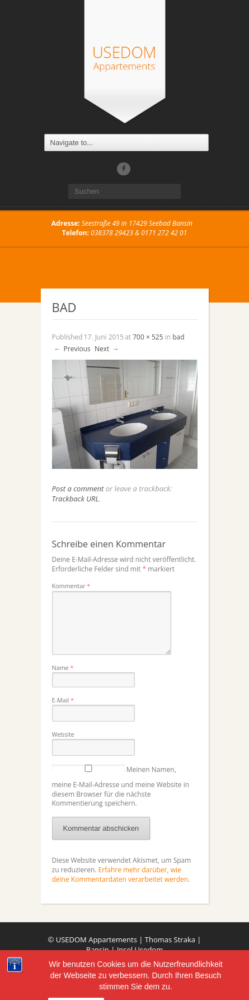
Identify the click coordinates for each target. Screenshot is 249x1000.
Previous (72, 349)
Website (63, 734)
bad (178, 337)
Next (107, 349)
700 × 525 (148, 337)
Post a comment (78, 488)
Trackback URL (75, 499)
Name (63, 667)
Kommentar (71, 586)
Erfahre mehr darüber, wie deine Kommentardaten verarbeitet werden (120, 874)
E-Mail (63, 700)
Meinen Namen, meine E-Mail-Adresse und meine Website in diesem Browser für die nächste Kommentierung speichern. (121, 786)
